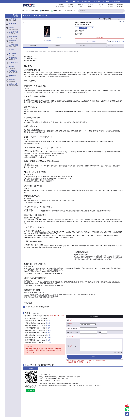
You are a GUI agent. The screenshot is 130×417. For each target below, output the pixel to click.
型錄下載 (111, 46)
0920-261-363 (41, 323)
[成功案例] (110, 5)
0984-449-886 (41, 335)
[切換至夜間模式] (123, 1)
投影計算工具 (70, 10)
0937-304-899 (43, 337)
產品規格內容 (37, 51)
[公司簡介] (60, 5)
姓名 (68, 320)
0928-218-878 (41, 321)
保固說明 (47, 41)
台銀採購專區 (86, 1)
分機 (99, 332)
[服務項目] (80, 5)
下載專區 (97, 1)
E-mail (68, 336)
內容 (68, 346)
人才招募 (106, 1)
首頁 (67, 1)
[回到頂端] (127, 414)
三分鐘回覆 (91, 41)
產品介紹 (35, 46)
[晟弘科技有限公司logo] (29, 7)
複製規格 (121, 22)
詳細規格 (60, 46)
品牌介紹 (86, 46)
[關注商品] (127, 405)
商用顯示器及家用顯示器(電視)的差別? (37, 307)
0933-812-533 (41, 333)
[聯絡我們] (120, 5)
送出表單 (94, 356)
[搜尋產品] (101, 11)
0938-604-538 (41, 328)
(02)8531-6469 (119, 41)
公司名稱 (69, 328)
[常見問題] (100, 5)
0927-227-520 (43, 342)
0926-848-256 (41, 325)
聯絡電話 (69, 332)
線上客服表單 (35, 10)
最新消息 (76, 1)
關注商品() (116, 1)
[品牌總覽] (70, 5)
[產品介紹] (90, 5)
